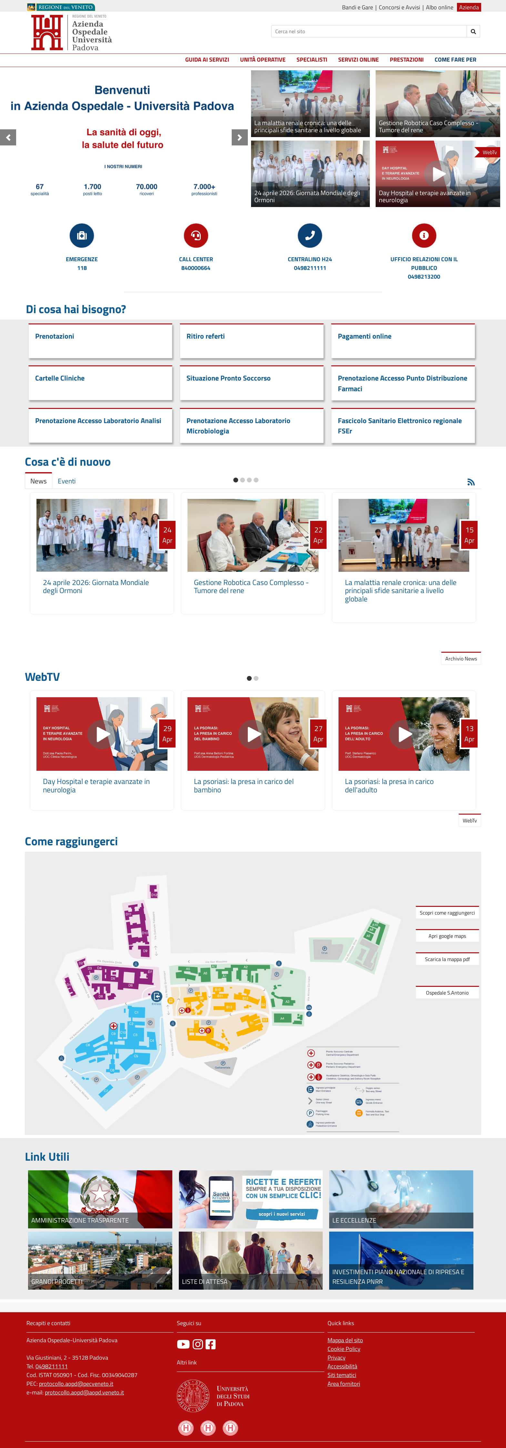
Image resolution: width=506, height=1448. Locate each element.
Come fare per (455, 59)
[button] (8, 137)
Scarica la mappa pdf (447, 959)
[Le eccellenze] (401, 1199)
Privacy (337, 1357)
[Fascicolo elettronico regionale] (251, 1199)
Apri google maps (447, 936)
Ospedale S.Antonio (447, 993)
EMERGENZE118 (82, 263)
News (38, 481)
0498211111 (51, 1366)
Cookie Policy (344, 1348)
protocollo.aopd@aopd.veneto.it (84, 1392)
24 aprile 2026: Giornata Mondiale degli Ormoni (96, 586)
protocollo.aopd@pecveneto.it (76, 1383)
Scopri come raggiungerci (447, 913)
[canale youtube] (183, 1344)
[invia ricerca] (473, 31)
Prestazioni (407, 59)
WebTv (470, 820)
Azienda (469, 7)
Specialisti (312, 59)
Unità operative (263, 59)
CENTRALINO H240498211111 (310, 263)
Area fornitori (344, 1383)
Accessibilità (342, 1366)
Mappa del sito (345, 1340)
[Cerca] (369, 31)
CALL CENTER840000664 (196, 263)
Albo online (439, 7)
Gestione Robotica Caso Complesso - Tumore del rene (251, 586)
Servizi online (358, 59)
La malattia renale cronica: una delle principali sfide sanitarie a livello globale (401, 590)
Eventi (67, 481)
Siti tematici (342, 1375)
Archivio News (461, 658)
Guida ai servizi (207, 59)
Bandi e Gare (357, 7)
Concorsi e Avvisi (399, 7)
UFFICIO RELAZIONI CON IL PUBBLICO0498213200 (424, 268)
